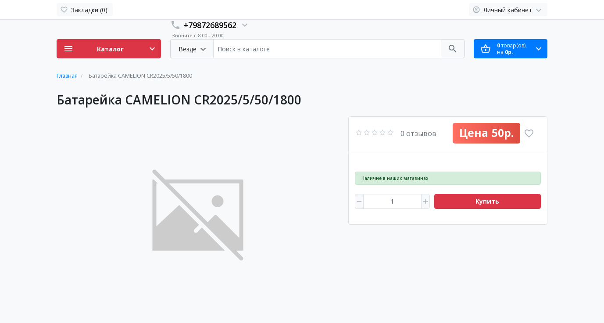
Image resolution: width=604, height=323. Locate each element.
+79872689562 (210, 25)
